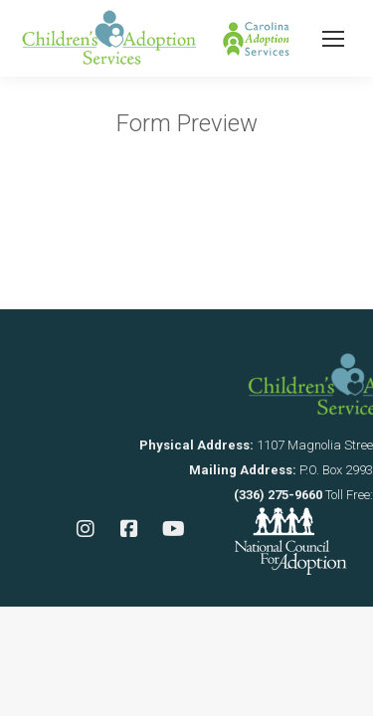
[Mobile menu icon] (333, 39)
